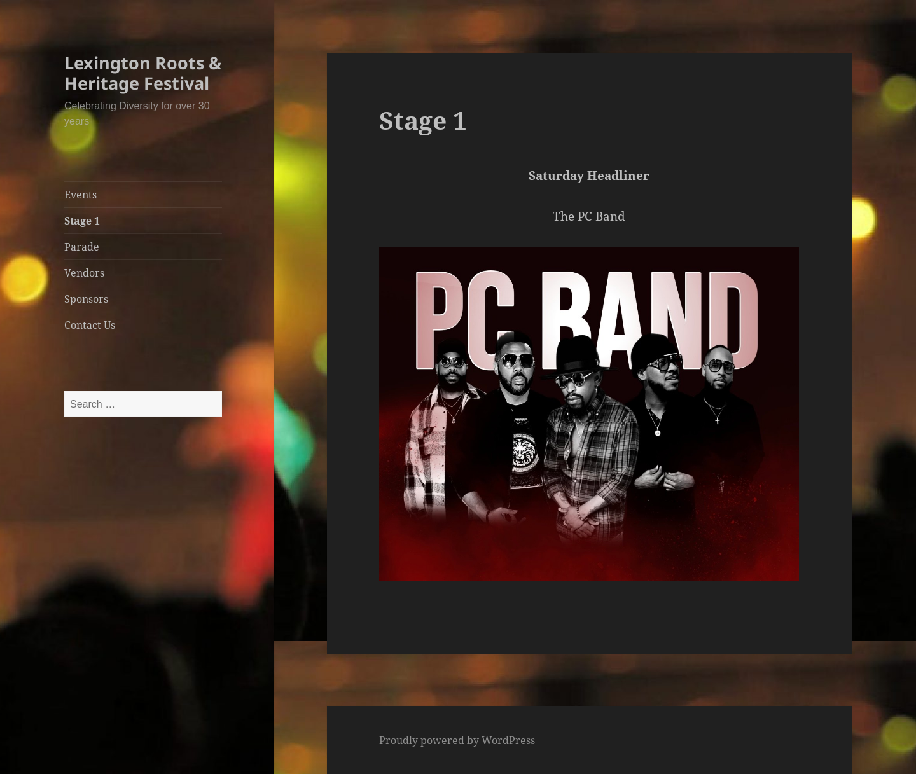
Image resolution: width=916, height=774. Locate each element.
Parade (81, 247)
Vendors (84, 273)
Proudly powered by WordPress (457, 740)
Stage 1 (82, 221)
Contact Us (89, 325)
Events (80, 195)
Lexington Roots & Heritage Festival (142, 73)
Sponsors (86, 299)
